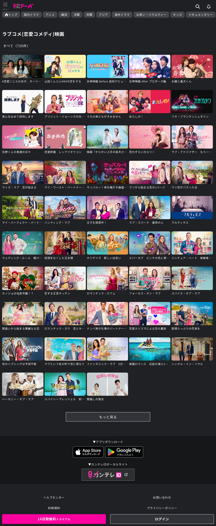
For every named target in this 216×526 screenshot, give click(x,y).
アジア (103, 15)
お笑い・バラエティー (151, 15)
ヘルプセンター (54, 497)
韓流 (64, 15)
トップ (11, 15)
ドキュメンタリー (201, 15)
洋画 (77, 15)
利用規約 (54, 508)
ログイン (162, 518)
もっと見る (108, 416)
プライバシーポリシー (162, 508)
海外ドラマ (122, 15)
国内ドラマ (31, 15)
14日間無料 (54, 518)
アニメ (50, 15)
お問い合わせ (162, 497)
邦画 (89, 15)
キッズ (177, 15)
